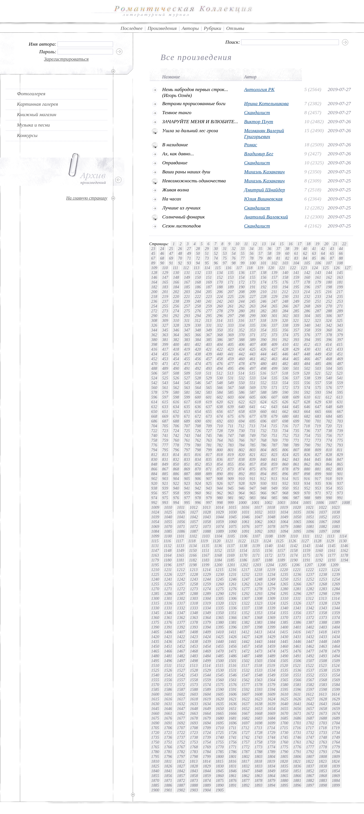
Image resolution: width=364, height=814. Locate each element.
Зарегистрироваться (66, 59)
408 (263, 344)
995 (187, 502)
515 (252, 373)
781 (209, 445)
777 (165, 445)
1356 (297, 612)
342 (329, 325)
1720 (155, 732)
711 (230, 426)
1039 (155, 517)
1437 (181, 641)
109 (154, 268)
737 (318, 430)
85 (314, 258)
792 (329, 445)
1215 (219, 569)
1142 (293, 545)
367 (209, 335)
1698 (258, 723)
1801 (233, 756)
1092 (258, 531)
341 (318, 325)
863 (318, 464)
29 (207, 248)
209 (252, 291)
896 (285, 474)
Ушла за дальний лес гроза (190, 130)
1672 (310, 713)
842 (285, 459)
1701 (297, 723)
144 (329, 272)
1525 (155, 670)
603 (230, 397)
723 (165, 430)
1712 (245, 727)
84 (305, 258)
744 (198, 435)
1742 (246, 737)
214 (307, 291)
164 (154, 282)
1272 (181, 589)
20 (326, 244)
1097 (323, 531)
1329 (336, 603)
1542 (181, 675)
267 (296, 306)
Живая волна (175, 190)
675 (230, 416)
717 (296, 426)
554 (285, 383)
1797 (181, 756)
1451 (168, 646)
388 (241, 339)
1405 (155, 632)
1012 (194, 507)
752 (285, 435)
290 (154, 315)
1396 (233, 627)
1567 (310, 680)
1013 (206, 507)
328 (176, 325)
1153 (231, 550)
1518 (258, 665)
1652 (246, 708)
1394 (207, 627)
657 (230, 411)
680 (285, 416)
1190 (293, 560)
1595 (284, 689)
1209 (334, 565)
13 (264, 244)
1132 (167, 545)
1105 (231, 536)
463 (274, 359)
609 (296, 397)
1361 (168, 617)
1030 (233, 512)
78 (251, 258)
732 (263, 430)
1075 (233, 526)
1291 (233, 593)
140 (285, 272)
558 (329, 383)
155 (252, 277)
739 (340, 430)
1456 (233, 646)
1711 (232, 727)
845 (318, 459)
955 (340, 488)
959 (187, 493)
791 (318, 445)
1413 (258, 632)
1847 (246, 771)
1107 (256, 536)
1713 (258, 727)
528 (198, 378)
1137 (231, 545)
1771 (233, 747)
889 (209, 474)
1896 (297, 785)
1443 (258, 641)
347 (187, 330)
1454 (207, 646)
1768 (194, 747)
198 (329, 287)
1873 (194, 780)
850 (176, 464)
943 (209, 488)
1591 (233, 689)
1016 (245, 507)
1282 (310, 589)
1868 (323, 775)
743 (187, 435)
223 (209, 296)
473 (187, 363)
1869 (336, 775)
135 (230, 272)
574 (307, 387)
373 (274, 335)
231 (296, 296)
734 (285, 430)
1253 (323, 579)
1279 (271, 589)
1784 (207, 751)
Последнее (131, 28)
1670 (284, 713)
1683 (258, 718)
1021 (310, 507)
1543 (194, 675)
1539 (336, 670)
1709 (207, 727)
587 (252, 392)
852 (198, 464)
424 (241, 349)
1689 (336, 718)
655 (209, 411)
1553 (323, 675)
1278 (258, 589)
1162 (344, 550)
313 (208, 320)
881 (318, 469)
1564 (271, 680)
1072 (194, 526)
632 (154, 406)
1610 (284, 694)
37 (278, 248)
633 (165, 406)
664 (307, 411)
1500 (220, 660)
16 (290, 244)
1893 (258, 785)
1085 (168, 531)
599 (187, 397)
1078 (271, 526)
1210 (155, 569)
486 (329, 363)
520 (307, 373)
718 (307, 426)
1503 (258, 660)
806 (285, 450)
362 (154, 335)
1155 (256, 550)
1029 (220, 512)
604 (241, 397)
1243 (194, 579)
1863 (258, 775)
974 (154, 498)
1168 (218, 555)
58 (269, 253)
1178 (344, 555)
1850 (284, 771)
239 (187, 301)
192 (263, 287)
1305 (220, 598)
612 (329, 397)
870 (198, 469)
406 (241, 344)
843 (296, 459)
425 (252, 349)
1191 (306, 560)
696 (263, 421)
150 (198, 277)
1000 (242, 502)
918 (329, 478)
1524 (335, 665)
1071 (181, 526)
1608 (258, 694)
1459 (271, 646)
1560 (220, 680)
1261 (233, 584)
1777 (310, 747)
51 (207, 253)
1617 (181, 699)
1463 (323, 646)
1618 (194, 699)
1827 (181, 766)
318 (263, 320)
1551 (297, 675)
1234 (271, 574)
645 (296, 406)
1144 (319, 545)
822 (263, 454)
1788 (258, 751)
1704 (336, 723)
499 (274, 368)
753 (296, 435)
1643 (323, 704)
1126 (292, 541)
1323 (258, 603)
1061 (246, 521)
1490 (284, 656)
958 (176, 493)
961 (209, 493)
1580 (284, 684)
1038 (336, 512)
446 (285, 354)
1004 (294, 502)
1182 (193, 560)
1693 (194, 723)
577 (340, 387)
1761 (297, 742)
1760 (284, 742)
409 (274, 344)
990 (329, 498)
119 (260, 268)
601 (209, 397)
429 (296, 349)
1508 (323, 660)
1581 (297, 684)
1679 (207, 718)
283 (274, 311)
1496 (168, 660)
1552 (310, 675)
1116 (167, 541)
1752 (181, 742)
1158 (293, 550)
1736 (168, 737)
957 (165, 493)
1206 (296, 565)
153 (230, 277)
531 (230, 378)
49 (189, 253)
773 (318, 440)
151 (209, 277)
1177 (331, 555)
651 (165, 411)
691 (209, 421)
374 (285, 335)
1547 (246, 675)
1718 (322, 727)
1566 (297, 680)
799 (209, 450)
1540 (155, 675)
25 (171, 248)
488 (154, 368)
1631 (168, 704)
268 (307, 306)
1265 (284, 584)
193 (274, 287)
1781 (168, 751)
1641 (297, 704)
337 (274, 325)
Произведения (162, 28)
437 (187, 354)
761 (187, 440)
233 (318, 296)
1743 (258, 737)
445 (274, 354)
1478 (323, 651)
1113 (330, 536)
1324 (271, 603)
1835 (284, 766)
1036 (310, 512)
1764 (336, 742)
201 (165, 291)
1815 (219, 761)
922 (176, 483)
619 (209, 402)
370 (241, 335)
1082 (323, 526)
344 (154, 330)
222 (198, 296)
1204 (270, 565)
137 (252, 272)
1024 (155, 512)
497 (252, 368)
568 (241, 387)
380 (154, 339)
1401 (297, 627)
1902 (181, 790)
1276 (233, 589)
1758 (258, 742)
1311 (297, 598)
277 (209, 311)
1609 (271, 694)
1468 (194, 651)
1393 (194, 627)
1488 (258, 656)
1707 (181, 727)
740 (154, 435)
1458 (258, 646)
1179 (155, 560)
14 (273, 244)
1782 (181, 751)
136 (241, 272)
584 (220, 392)
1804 (271, 756)
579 (165, 392)
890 (220, 474)
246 (263, 301)
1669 (271, 713)
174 (263, 282)
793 (340, 445)
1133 (180, 545)
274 (176, 311)
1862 (246, 775)
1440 (220, 641)
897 (296, 474)
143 (318, 272)
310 (176, 320)
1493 (323, 656)
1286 (168, 593)
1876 (233, 780)
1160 (319, 550)
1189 (281, 560)
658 (241, 411)
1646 (168, 708)
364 (176, 335)
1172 (268, 555)
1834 (271, 766)
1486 (233, 656)
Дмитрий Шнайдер (264, 190)
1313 (322, 598)
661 (274, 411)
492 (198, 368)
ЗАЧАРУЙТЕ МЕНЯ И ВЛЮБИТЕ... (200, 121)
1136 (218, 545)
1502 (246, 660)
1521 (297, 665)
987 (296, 498)
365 (187, 335)
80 (269, 258)
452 (154, 359)
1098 (336, 531)
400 (176, 344)
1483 (194, 656)
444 (263, 354)
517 (274, 373)
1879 (271, 780)
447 (296, 354)
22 (344, 244)
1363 (194, 617)
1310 (284, 598)
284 (285, 311)
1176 (319, 555)
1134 (193, 545)
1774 (271, 747)
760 (176, 440)
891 (230, 474)
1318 (194, 603)
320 (285, 320)
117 (239, 268)
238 (176, 301)
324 (329, 320)
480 (263, 363)
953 (318, 488)
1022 (322, 507)
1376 (168, 622)
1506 (297, 660)
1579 (271, 684)
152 (220, 277)
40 (305, 248)
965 (252, 493)
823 (274, 454)
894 (263, 474)
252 (329, 301)
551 (252, 383)
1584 (336, 684)
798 (198, 450)
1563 (258, 680)
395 (318, 339)
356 (285, 330)
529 (209, 378)
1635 (220, 704)
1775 (284, 747)
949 (274, 488)
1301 (168, 598)
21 (335, 244)
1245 (220, 579)
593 (318, 392)
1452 (181, 646)
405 (230, 344)
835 (209, 459)
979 (209, 498)
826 (307, 454)
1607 (246, 694)
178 (307, 282)
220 (176, 296)
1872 (181, 780)
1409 (207, 632)
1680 (220, 718)
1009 (155, 507)
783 (230, 445)
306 (329, 315)
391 (274, 339)
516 (263, 373)
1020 (297, 507)
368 (220, 335)
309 (165, 320)
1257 (181, 584)
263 (252, 306)
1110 (293, 536)
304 (307, 315)
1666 (233, 713)
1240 (155, 579)
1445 (284, 641)
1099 (155, 536)
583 (209, 392)
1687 (310, 718)
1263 (258, 584)
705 (165, 426)
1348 (194, 612)
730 (241, 430)
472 (176, 363)
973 (340, 493)
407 (252, 344)
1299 (336, 593)
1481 (168, 656)
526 (176, 378)
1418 (322, 632)
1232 (246, 574)
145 (340, 272)
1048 (271, 517)
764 (220, 440)
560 (154, 387)
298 (241, 315)
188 (220, 287)
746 (220, 435)
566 (220, 387)
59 (278, 253)
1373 (323, 617)
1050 (297, 517)
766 (241, 440)
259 (209, 306)
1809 (336, 756)
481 (274, 363)
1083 (336, 526)
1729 (271, 732)
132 (198, 272)
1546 (233, 675)
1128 (317, 541)
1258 (194, 584)
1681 (233, 718)
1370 (284, 617)
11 (246, 244)
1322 (246, 603)
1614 (335, 694)
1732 (310, 732)
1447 (310, 641)
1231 (233, 574)
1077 (258, 526)
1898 (323, 785)
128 (154, 272)
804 (263, 450)
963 (230, 493)
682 (307, 416)
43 (332, 248)
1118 (191, 541)
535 (274, 378)
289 (340, 311)
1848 (258, 771)
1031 (246, 512)
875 (252, 469)
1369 (271, 617)
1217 (245, 569)
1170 (243, 555)
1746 (297, 737)
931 (274, 483)
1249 (271, 579)
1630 (155, 704)
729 (230, 430)
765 (230, 440)
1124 (267, 541)
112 (186, 268)
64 (323, 253)
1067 (323, 521)
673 (209, 416)
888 (198, 474)
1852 (310, 771)
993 (165, 502)
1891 (233, 785)
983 (252, 498)
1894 (271, 785)
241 (209, 301)
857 (252, 464)
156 (263, 277)
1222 (310, 569)
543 (165, 383)
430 (307, 349)
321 (296, 320)
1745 (284, 737)
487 (340, 363)
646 (307, 406)
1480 (155, 656)
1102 (193, 536)
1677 (181, 718)
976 (176, 498)
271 (340, 306)
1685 (284, 718)
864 (329, 464)
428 (285, 349)
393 (296, 339)
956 (154, 493)
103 (285, 263)
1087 (194, 531)
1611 (297, 694)
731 (252, 430)
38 (287, 248)
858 (263, 464)
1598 (323, 689)
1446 (297, 641)
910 (241, 478)
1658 (323, 708)
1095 (297, 531)
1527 (181, 670)
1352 (246, 612)
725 (187, 430)
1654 (271, 708)
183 (165, 287)
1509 (336, 660)
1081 (310, 526)
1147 (155, 550)
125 (326, 268)
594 (329, 392)
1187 (256, 560)
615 (165, 402)
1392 (181, 627)
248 (285, 301)
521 (318, 373)
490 (176, 368)
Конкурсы (27, 135)
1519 (271, 665)
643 (274, 406)
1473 (258, 651)
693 (230, 421)
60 (287, 253)
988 (307, 498)
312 (197, 320)
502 (307, 368)
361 (340, 330)
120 (271, 268)
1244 (207, 579)
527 (187, 378)
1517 (245, 665)
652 (176, 411)
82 (287, 258)
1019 (284, 507)
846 (329, 459)
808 (307, 450)
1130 (342, 541)
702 (329, 421)
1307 (246, 598)
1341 (297, 608)
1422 (181, 636)
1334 (207, 608)
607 (274, 397)
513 (230, 373)
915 (296, 478)
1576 (233, 684)
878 (285, 469)
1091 (246, 531)
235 (340, 296)
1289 (207, 593)
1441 (233, 641)
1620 (220, 699)
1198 (193, 565)
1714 (271, 727)
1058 (207, 521)
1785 (220, 751)
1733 (323, 732)
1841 (168, 771)
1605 (220, 694)
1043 (207, 517)
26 (180, 248)
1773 (258, 747)
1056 (181, 521)
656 (220, 411)
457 (209, 359)
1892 (246, 785)
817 (209, 454)
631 (340, 402)
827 (318, 454)
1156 (268, 550)
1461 (297, 646)
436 (176, 354)
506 (154, 373)
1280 (284, 589)
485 (318, 363)
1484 (207, 656)
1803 (258, 756)
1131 (155, 545)
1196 (167, 565)
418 (176, 349)
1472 (246, 651)
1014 (219, 507)
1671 (297, 713)
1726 (233, 732)
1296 (297, 593)
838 (241, 459)
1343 (323, 608)
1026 (181, 512)
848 (154, 464)
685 (340, 416)
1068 (336, 521)
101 (263, 263)
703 (340, 421)
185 (187, 287)
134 (220, 272)
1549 (271, 675)
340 (307, 325)
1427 (246, 636)
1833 (258, 766)
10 (237, 244)
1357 (310, 612)
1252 (310, 579)
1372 (310, 617)
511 (208, 373)
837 (230, 459)
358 (307, 330)
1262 (246, 584)
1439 (207, 641)
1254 (336, 579)
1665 (220, 713)
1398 (258, 627)
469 (340, 359)
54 (233, 253)
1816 (232, 761)
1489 (271, 656)
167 (187, 282)
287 (318, 311)
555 (296, 383)
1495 (155, 660)
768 (263, 440)
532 (241, 378)
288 (329, 311)
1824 (335, 761)
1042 (194, 517)
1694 (207, 723)
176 (285, 282)
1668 (258, 713)
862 (307, 464)
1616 (168, 699)
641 (252, 406)
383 (187, 339)
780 (198, 445)
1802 (246, 756)
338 (285, 325)
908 (220, 478)
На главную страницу (86, 198)
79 (260, 258)
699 (296, 421)
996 (198, 502)
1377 (181, 622)
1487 (246, 656)
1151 (205, 550)
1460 (284, 646)
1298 (323, 593)
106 (318, 263)
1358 (323, 612)
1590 (220, 689)
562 (176, 387)
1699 (271, 723)
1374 (336, 617)
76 (233, 258)
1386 (297, 622)
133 (209, 272)
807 (296, 450)
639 (230, 406)
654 (198, 411)
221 (187, 296)
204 (198, 291)
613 (340, 397)
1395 (220, 627)
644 (285, 406)
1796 (168, 756)
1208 (321, 565)
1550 (284, 675)
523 (340, 373)
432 (329, 349)
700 (307, 421)
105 (307, 263)
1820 (284, 761)
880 (307, 469)
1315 (155, 603)
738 (329, 430)
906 (198, 478)
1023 (335, 507)
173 (252, 282)
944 (220, 488)
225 (230, 296)
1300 (155, 598)
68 (162, 258)
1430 (284, 636)
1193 (331, 560)
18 (308, 244)
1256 (168, 584)
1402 (310, 627)
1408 (194, 632)
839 (252, 459)
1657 (310, 708)
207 (230, 291)
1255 (155, 584)
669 (165, 416)
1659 (336, 708)
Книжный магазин (36, 114)
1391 (168, 627)
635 (187, 406)
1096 (310, 531)
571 (274, 387)
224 (220, 296)
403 (209, 344)
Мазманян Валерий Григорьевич (264, 133)
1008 (346, 502)
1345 (155, 612)
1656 (297, 708)
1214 (206, 569)
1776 (297, 747)
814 (176, 454)
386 (220, 339)
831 (165, 459)
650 (154, 411)
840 (263, 459)
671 (187, 416)
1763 (323, 742)
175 (274, 282)
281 (252, 311)
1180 (167, 560)
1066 (310, 521)
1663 (194, 713)
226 (241, 296)
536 (285, 378)
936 (329, 483)
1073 (207, 526)
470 (154, 363)
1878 (258, 780)
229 (274, 296)
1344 (336, 608)
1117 (179, 541)
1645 (155, 708)
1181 (180, 560)
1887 (181, 785)
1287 (181, 593)
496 (241, 368)
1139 (256, 545)
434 (154, 354)
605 (252, 397)
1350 (220, 612)
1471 (233, 651)
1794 (336, 751)
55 (242, 253)
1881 (297, 780)
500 (285, 368)
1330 (155, 608)
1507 (310, 660)
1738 (194, 737)
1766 (168, 747)
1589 (207, 689)
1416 (297, 632)
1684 (271, 718)
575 (318, 387)
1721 (168, 732)
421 (209, 349)
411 (296, 344)
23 (153, 248)
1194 (344, 560)
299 (252, 315)
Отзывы (235, 28)
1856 (168, 775)
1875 (220, 780)
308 (154, 320)
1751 (168, 742)
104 (296, 263)
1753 (194, 742)
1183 (205, 560)
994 (176, 502)
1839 (336, 766)
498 (263, 368)
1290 (220, 593)
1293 (258, 593)
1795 (155, 756)
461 (252, 359)
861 (296, 464)
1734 (336, 732)
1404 (336, 627)
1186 (243, 560)
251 (318, 301)
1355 (284, 612)
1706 (168, 727)
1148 (167, 550)
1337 (246, 608)
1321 (233, 603)
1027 (194, 512)
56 (251, 253)
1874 (207, 780)
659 (252, 411)
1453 (194, 646)
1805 (284, 756)
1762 (310, 742)
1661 (168, 713)
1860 (220, 775)
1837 (310, 766)
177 (296, 282)
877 (274, 469)
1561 (233, 680)
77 (242, 258)
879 (296, 469)
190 (241, 287)
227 (252, 296)
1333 (194, 608)
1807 (310, 756)
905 (187, 478)
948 (263, 488)
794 (154, 450)
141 (296, 272)
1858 (194, 775)
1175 (306, 555)
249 (296, 301)
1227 (181, 574)
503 (318, 368)
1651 (233, 708)
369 (230, 335)
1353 (258, 612)
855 (230, 464)
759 (165, 440)
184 (176, 287)
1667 (246, 713)
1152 (218, 550)
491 (187, 368)
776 (154, 445)
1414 (271, 632)
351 (230, 330)
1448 (323, 641)
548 (220, 383)
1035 (297, 512)
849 (165, 464)
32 (233, 248)
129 (165, 272)
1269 (336, 584)
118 (249, 268)
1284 (336, 589)
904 (176, 478)
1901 (168, 790)
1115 (154, 541)
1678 (194, 718)
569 (252, 387)
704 (154, 426)
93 (189, 263)
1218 (258, 569)
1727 (246, 732)
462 (263, 359)
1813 (194, 761)
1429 (271, 636)
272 (154, 311)
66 (341, 253)
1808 (323, 756)
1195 (155, 565)
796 (176, 450)
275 (187, 311)
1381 (233, 622)
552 (263, 383)
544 (176, 383)
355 (274, 330)
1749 (336, 737)
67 (153, 258)
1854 (336, 771)
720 (329, 426)
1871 (168, 780)
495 (230, 368)
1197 (180, 565)
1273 (194, 589)
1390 (155, 627)
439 (209, 354)
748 (241, 435)
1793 (323, 751)
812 (154, 454)
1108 (269, 536)
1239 (336, 574)
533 (252, 378)
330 (198, 325)
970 (307, 493)
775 (340, 440)
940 (176, 488)
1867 (310, 775)
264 (263, 306)
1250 (284, 579)
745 (209, 435)
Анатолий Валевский (266, 217)
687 (165, 421)
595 (340, 392)
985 (274, 498)
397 (340, 339)
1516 (232, 665)
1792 (310, 751)
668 (154, 416)
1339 (271, 608)
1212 (181, 569)
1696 (233, 723)
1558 (194, 680)
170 (220, 282)
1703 (323, 723)
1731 (297, 732)
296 (220, 315)
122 (293, 268)
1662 (181, 713)
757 (340, 435)
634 (176, 406)
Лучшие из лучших (181, 208)
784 (241, 445)
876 (263, 469)
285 (296, 311)
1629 (336, 699)
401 (187, 344)
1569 (336, 680)
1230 (220, 574)
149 (187, 277)
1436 (168, 641)
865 (340, 464)
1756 (233, 742)
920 (154, 483)
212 (285, 291)
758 (154, 440)
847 (340, 459)
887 (187, 474)
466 (307, 359)
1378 (194, 622)
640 (241, 406)
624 (263, 402)
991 (340, 498)
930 (263, 483)
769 (274, 440)
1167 (205, 555)
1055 (168, 521)
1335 (220, 608)
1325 (284, 603)
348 (198, 330)
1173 (281, 555)
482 (285, 363)
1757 (246, 742)
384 (198, 339)
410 (285, 344)
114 (207, 268)
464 (285, 359)
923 (187, 483)
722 (154, 430)
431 (318, 349)
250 (307, 301)
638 (220, 406)
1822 (310, 761)
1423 (194, 636)
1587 (181, 689)
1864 (271, 775)
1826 (168, 766)
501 (296, 368)
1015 (232, 507)
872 (220, 469)
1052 (323, 517)
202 (176, 291)
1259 (207, 584)
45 (153, 253)
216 (329, 291)
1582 (310, 684)
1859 (207, 775)
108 (340, 263)
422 (220, 349)
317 (252, 320)
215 (318, 291)
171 (230, 282)
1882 (310, 780)
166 (176, 282)
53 (225, 253)
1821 (297, 761)
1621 (233, 699)
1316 (168, 603)
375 (296, 335)
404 (220, 344)
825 (296, 454)
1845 (220, 771)
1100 (168, 536)
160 (307, 277)
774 (329, 440)
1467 (181, 651)
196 (307, 287)
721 (340, 426)
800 (220, 450)
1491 (297, 656)
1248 (258, 579)
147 (165, 277)
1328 (323, 603)
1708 (194, 727)
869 (187, 469)
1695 (220, 723)
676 (241, 416)
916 (307, 478)
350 (220, 330)
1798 (194, 756)
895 (274, 474)
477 (230, 363)
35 (260, 248)
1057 (194, 521)
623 (252, 402)
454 (176, 359)
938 (154, 488)
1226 (168, 574)
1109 (281, 536)
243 (230, 301)
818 (220, 454)
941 (187, 488)
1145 (331, 545)
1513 (194, 665)
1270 (155, 589)
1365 (220, 617)
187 (209, 287)
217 (340, 291)
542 (154, 383)
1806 (297, 756)
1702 (310, 723)
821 (252, 454)
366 (198, 335)
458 (220, 359)
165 (165, 282)
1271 (168, 589)
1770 (220, 747)
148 (176, 277)
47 (171, 253)
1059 (220, 521)
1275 (220, 589)
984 (263, 498)
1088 (207, 531)
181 (340, 282)
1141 (281, 545)
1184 (218, 560)
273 (165, 311)
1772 (246, 747)
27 (189, 248)
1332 (181, 608)
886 (176, 474)
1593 (258, 689)
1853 (323, 771)
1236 (297, 574)
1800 (220, 756)
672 (198, 416)
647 (318, 406)
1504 (271, 660)
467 (318, 359)
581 (187, 392)
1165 (180, 555)
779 (187, 445)
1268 (323, 584)
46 (162, 253)
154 (241, 277)
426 (263, 349)
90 (162, 263)
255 (165, 306)
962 (220, 493)
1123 (254, 541)
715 (274, 426)
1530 (220, 670)
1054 (155, 521)
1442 (246, 641)
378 (329, 335)
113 (196, 268)
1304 (207, 598)
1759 (271, 742)
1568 (323, 680)
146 (154, 277)
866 (154, 469)
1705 (155, 727)
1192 (319, 560)
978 (198, 498)
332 (220, 325)
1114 (342, 536)
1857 (181, 775)
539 (318, 378)
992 (154, 502)
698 (285, 421)
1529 (207, 670)
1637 (246, 704)
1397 (246, 627)
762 (198, 440)
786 (263, 445)
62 (305, 253)
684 (329, 416)
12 (255, 244)
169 (209, 282)
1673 (323, 713)
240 (198, 301)
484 (307, 363)
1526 (168, 670)
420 (198, 349)
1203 (257, 565)
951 (296, 488)
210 (263, 291)
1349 (207, 612)
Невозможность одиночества (194, 180)
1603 (194, 694)
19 (317, 244)
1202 (244, 565)
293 (187, 315)
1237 (310, 574)
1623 (258, 699)
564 (198, 387)
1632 (181, 704)
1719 (335, 727)
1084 (155, 531)
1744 (271, 737)
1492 (310, 656)
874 (241, 469)
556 (307, 383)
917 (318, 478)
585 (230, 392)
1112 (318, 536)
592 (307, 392)
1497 (181, 660)
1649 (207, 708)
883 (340, 469)
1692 (181, 723)
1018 (271, 507)
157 (274, 277)
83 (296, 258)
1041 (181, 517)
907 (209, 478)
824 (285, 454)
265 (274, 306)
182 (154, 287)
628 (307, 402)
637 (209, 406)
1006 (320, 502)
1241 (168, 579)
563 (187, 387)
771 (296, 440)
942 (198, 488)
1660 (155, 713)
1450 (155, 646)
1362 (181, 617)
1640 (284, 704)
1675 (155, 718)
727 (209, 430)
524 (154, 378)
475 (209, 363)
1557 (181, 680)
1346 (168, 612)
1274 (207, 589)
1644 (336, 704)
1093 (271, 531)
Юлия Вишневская (263, 199)
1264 (271, 584)
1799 (207, 756)
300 (263, 315)
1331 (168, 608)
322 (307, 320)
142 (307, 272)
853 (209, 464)
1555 (155, 680)
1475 (284, 651)
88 (341, 258)
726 (198, 430)
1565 (284, 680)
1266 (297, 584)
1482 (181, 656)
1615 (155, 699)
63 (314, 253)
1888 (194, 785)
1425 (220, 636)
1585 (155, 689)
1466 (168, 651)
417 (165, 349)
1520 (284, 665)
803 (252, 450)
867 (165, 469)
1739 (207, 737)
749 (252, 435)
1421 (168, 636)
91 (171, 263)
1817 (245, 761)
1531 (233, 670)
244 (241, 301)
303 (296, 315)
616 (176, 402)
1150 (193, 550)
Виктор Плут (258, 121)
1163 (155, 555)
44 (341, 248)
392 (285, 339)
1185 (231, 560)
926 (220, 483)
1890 (220, 785)
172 (241, 282)
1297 (310, 593)
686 (154, 421)
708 (198, 426)
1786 (233, 751)
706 (176, 426)
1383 (258, 622)
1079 (284, 526)
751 (274, 435)
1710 (220, 727)
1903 (194, 790)
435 (165, 354)
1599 (336, 689)
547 (209, 383)
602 (220, 397)
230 (285, 296)
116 (228, 268)
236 (154, 301)
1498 (194, 660)
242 (220, 301)
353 (252, 330)
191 (252, 287)
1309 (271, 598)
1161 (331, 550)
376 (307, 335)
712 (241, 426)
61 (296, 253)
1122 (242, 541)
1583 (323, 684)
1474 (271, 651)
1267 (310, 584)
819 (230, 454)
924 (198, 483)
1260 (220, 584)
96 (216, 263)
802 (241, 450)
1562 (246, 680)
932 (285, 483)
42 (323, 248)
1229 (207, 574)
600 (198, 397)
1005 (307, 502)
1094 (284, 531)
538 (307, 378)
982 (241, 498)
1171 (256, 555)
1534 (271, 670)
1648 (194, 708)
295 (209, 315)
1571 (168, 684)
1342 (310, 608)
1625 (284, 699)
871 (209, 469)
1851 (297, 771)
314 (219, 320)
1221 (297, 569)
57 (260, 253)
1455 (220, 646)
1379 (207, 622)
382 (176, 339)
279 (230, 311)
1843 (194, 771)
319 (274, 320)
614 (154, 402)
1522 (310, 665)
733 (274, 430)
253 (340, 301)
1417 (310, 632)
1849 (271, 771)
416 (154, 349)
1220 (284, 569)
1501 (233, 660)
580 (176, 392)
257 (187, 306)
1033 (271, 512)
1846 (233, 771)
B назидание (175, 144)
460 (241, 359)
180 (329, 282)
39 (296, 248)
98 (233, 263)
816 (198, 454)
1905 (220, 790)
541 (340, 378)
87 (332, 258)
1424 (207, 636)
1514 (206, 665)
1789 (271, 751)
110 (165, 268)
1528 (194, 670)
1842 (181, 771)
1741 (233, 737)
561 (165, 387)
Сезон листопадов (181, 226)
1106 (243, 536)
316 (241, 320)
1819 (271, 761)
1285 (155, 593)
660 (263, 411)
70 (180, 258)
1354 (271, 612)
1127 (305, 541)
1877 (246, 780)
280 (241, 311)
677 (252, 416)
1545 (220, 675)
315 (230, 320)
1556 (168, 680)
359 (318, 330)
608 (285, 397)
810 (329, 450)
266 (285, 306)
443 (252, 354)
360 (329, 330)
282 (263, 311)
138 (263, 272)
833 (187, 459)
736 (307, 430)
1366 (233, 617)
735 (296, 430)
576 (329, 387)
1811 (168, 761)
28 (198, 248)
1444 (271, 641)
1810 (155, 761)
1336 (233, 608)
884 (154, 474)
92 (180, 263)
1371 (297, 617)
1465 (155, 651)
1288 (194, 593)
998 (220, 502)
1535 (284, 670)
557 (318, 383)
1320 (220, 603)
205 (209, 291)
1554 (336, 675)
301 (274, 315)
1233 (258, 574)
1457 (246, 646)
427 (274, 349)
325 (340, 320)
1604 (207, 694)
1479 (336, 651)
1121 (229, 541)
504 (329, 368)
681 (296, 416)
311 (187, 320)
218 (154, 296)
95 (207, 263)
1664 (207, 713)
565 (209, 387)
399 (165, 344)
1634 (207, 704)
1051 (310, 517)
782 (220, 445)
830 (154, 459)
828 (329, 454)
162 (329, 277)
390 (263, 339)
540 (329, 378)
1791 (297, 751)
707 (187, 426)
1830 (220, 766)
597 (165, 397)
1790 (284, 751)
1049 (284, 517)
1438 (194, 641)
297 (230, 315)
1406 (168, 632)
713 (252, 426)
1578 (258, 684)
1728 (258, 732)
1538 (323, 670)
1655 (284, 708)
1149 (180, 550)
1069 (155, 526)
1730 (284, 732)
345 (165, 330)
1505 (284, 660)
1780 (155, 751)
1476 (297, 651)
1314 (335, 598)
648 (329, 406)
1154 (243, 550)
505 (340, 368)
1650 (220, 708)
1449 (336, 641)
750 (263, 435)
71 (189, 258)
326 (154, 325)
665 (318, 411)
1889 (207, 785)
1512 (181, 665)
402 (198, 344)
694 (241, 421)
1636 (233, 704)
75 (225, 258)
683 (318, 416)
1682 (246, 718)
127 (347, 268)
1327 (310, 603)
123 (304, 268)
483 (296, 363)
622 (241, 402)
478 (241, 363)
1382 (246, 622)
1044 (220, 517)
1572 (181, 684)
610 (307, 397)
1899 (336, 785)
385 (209, 339)
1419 (335, 632)
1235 (284, 574)
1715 (284, 727)
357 (296, 330)
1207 (308, 565)
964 (241, 493)
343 (340, 325)
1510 (155, 665)
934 (307, 483)
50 (198, 253)
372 (263, 335)
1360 (155, 617)
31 (225, 248)
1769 (207, 747)
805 (274, 450)
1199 (205, 565)
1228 (194, 574)
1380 (220, 622)
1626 (297, 699)
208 (241, 291)
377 (318, 335)
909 (230, 478)
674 (220, 416)
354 (263, 330)
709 (209, 426)
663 (296, 411)
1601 (168, 694)
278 (220, 311)
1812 (181, 761)
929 (252, 483)
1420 (155, 636)
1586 (168, 689)
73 (207, 258)
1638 (258, 704)
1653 (258, 708)
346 (176, 330)
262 (241, 306)
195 (296, 287)
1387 (310, 622)
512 (219, 373)
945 (230, 488)
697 (274, 421)
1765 (155, 747)
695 (252, 421)
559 (340, 383)
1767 (181, 747)
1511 (168, 665)
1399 (271, 627)
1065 (297, 521)
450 (329, 354)
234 (329, 296)
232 (307, 296)
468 (329, 359)
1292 (246, 593)
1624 (271, 699)
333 (230, 325)
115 (217, 268)
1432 (310, 636)
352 (241, 330)
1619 (207, 699)
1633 (194, 704)
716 (285, 426)
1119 (204, 541)
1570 (155, 684)
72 (198, 258)
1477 (310, 651)
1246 (233, 579)
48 (180, 253)
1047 (258, 517)
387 (230, 339)
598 (176, 397)
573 (296, 387)
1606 (233, 694)
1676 (168, 718)
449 (318, 354)
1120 (216, 541)
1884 (336, 780)
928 (241, 483)
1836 (297, 766)
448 (307, 354)
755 (318, 435)
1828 (194, 766)
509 (187, 373)
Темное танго (176, 112)
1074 (220, 526)
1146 (344, 545)
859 (274, 464)
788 (285, 445)
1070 (168, 526)
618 (198, 402)
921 (165, 483)
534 (263, 378)
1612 (310, 694)
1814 (206, 761)
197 (318, 287)
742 (176, 435)
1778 (323, 747)
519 (296, 373)
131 (187, 272)
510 (198, 373)
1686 (297, 718)
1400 (284, 627)
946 (241, 488)
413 (318, 344)
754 (307, 435)
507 (165, 373)
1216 (232, 569)
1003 (281, 502)
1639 (271, 704)
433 (340, 349)
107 (329, 263)
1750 (155, 742)
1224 (335, 569)
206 (220, 291)
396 (329, 339)
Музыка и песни (33, 125)
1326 (297, 603)
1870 (155, 780)
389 (252, 339)
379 (340, 335)
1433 (323, 636)
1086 (181, 531)
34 (251, 248)
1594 (271, 689)
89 (153, 263)
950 (285, 488)
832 (176, 459)
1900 (155, 790)
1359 (336, 612)
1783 (194, 751)
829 (340, 454)
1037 (323, 512)
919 (340, 478)
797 (187, 450)
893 (252, 474)
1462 (310, 646)
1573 (194, 684)
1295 (284, 593)
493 (209, 368)
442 (241, 354)
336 (263, 325)
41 (314, 248)
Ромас (250, 144)
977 (187, 498)
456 (198, 359)
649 (340, 406)
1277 (246, 589)
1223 (322, 569)
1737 (181, 737)
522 (329, 373)
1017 (258, 507)
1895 (284, 785)
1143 (306, 545)
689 (187, 421)
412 (307, 344)
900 (329, 474)
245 (252, 301)
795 (165, 450)
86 (323, 258)
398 (154, 344)
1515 (219, 665)
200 (154, 291)
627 (296, 402)
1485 (220, 656)
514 (241, 373)
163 (340, 277)
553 (274, 383)
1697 (246, 723)
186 (198, 287)
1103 (205, 536)
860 (285, 464)
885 (165, 474)
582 (198, 392)
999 (230, 502)
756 (329, 435)
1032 (258, 512)
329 (187, 325)
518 (285, 373)
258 (198, 306)
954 (329, 488)
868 (176, 469)
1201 (231, 565)
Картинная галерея (37, 104)
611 (318, 397)
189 (230, 287)
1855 (155, 775)
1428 (258, 636)
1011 (181, 507)
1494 (336, 656)
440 (220, 354)
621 (230, 402)
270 (329, 306)
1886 (168, 785)
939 (165, 488)
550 (241, 383)
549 (230, 383)
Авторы (190, 28)
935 (318, 483)
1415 (284, 632)
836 (220, 459)
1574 (207, 684)
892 (241, 474)
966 (263, 493)
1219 (271, 569)
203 (187, 291)
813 (165, 454)
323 (318, 320)
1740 (220, 737)
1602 (181, 694)
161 (318, 277)
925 (209, 483)
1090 (233, 531)
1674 (336, 713)
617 (187, 402)
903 (165, 478)
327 (165, 325)
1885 (155, 785)
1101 (180, 536)
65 (332, 253)
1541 (168, 675)
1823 (322, 761)
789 (296, 445)
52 (216, 253)
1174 (293, 555)
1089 (220, 531)
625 (274, 402)
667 (340, 411)
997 (209, 502)
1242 (181, 579)
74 (216, 258)
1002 (268, 502)
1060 (233, 521)
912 (263, 478)
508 (176, 373)
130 (176, 272)
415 (340, 344)
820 (241, 454)
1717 (310, 727)
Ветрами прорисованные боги (193, 103)
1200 (218, 565)
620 (220, 402)
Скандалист (257, 112)
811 (340, 450)
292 (176, 315)
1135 (205, 545)
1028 (207, 512)
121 (282, 268)
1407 (181, 632)
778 (176, 445)
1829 (207, 766)
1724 (207, 732)
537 (296, 378)
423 (230, 349)
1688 (323, 718)
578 (154, 392)
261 (230, 306)
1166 (193, 555)
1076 (246, 526)
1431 (297, 636)
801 (230, 450)
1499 (207, 660)
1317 (181, 603)
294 (198, 315)
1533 (258, 670)
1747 (310, 737)
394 (307, 339)
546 (198, 383)
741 (165, 435)
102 (274, 263)
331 (209, 325)
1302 (181, 598)
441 (230, 354)
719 (318, 426)
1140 (268, 545)
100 (252, 263)
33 (242, 248)
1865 (284, 775)
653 (187, 411)
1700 (284, 723)
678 (263, 416)
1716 (297, 727)
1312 (310, 598)
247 (274, 301)
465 (296, 359)
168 (198, 282)
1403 (323, 627)
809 (318, 450)
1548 (258, 675)
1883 (323, 780)
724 (176, 430)
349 (209, 330)
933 (296, 483)
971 (318, 493)
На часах (171, 199)
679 (274, 416)
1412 (245, 632)
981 (230, 498)
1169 (231, 555)
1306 (233, 598)
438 (198, 354)
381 (165, 339)
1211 (168, 569)
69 (171, 258)
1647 (181, 708)
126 (336, 268)
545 (187, 383)
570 (263, 387)
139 (274, 272)
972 (329, 493)
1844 (207, 771)
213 (296, 291)
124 (315, 268)
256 (176, 306)
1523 (322, 665)
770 (285, 440)
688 (176, 421)
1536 (297, 670)
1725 (220, 732)
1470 (220, 651)
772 (307, 440)
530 (220, 378)
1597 (310, 689)
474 (198, 363)
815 (187, 454)
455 (187, 359)
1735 (155, 737)
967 (274, 493)
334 (241, 325)
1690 (155, 723)
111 (175, 268)
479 (252, 363)
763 (209, 440)
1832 (246, 766)
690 (198, 421)
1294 (271, 593)
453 (165, 359)
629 (318, 402)
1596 (297, 689)
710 (220, 426)
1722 (181, 732)
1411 (232, 632)
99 (242, 263)
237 (165, 301)
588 (263, 392)
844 (307, 459)
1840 (155, 771)
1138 (243, 545)
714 (263, 426)
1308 (258, 598)
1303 (194, 598)
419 (187, 349)
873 (230, 469)
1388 (323, 622)
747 (230, 435)
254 (154, 306)
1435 (155, 641)
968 (285, 493)
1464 (336, 646)
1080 (297, 526)
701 (318, 421)
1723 (194, 732)
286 (307, 311)
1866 (297, 775)
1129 (330, 541)
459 (230, 359)
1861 (233, 775)
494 (220, 368)
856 (241, 464)
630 (329, 402)
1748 (323, 737)
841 (274, 459)
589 (274, 392)
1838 (323, 766)
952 (307, 488)
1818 (258, 761)
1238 (323, 574)
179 (318, 282)
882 (329, 469)
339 (296, 325)
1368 (258, 617)
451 (340, 354)
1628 (323, 699)
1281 (297, 589)
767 (252, 440)
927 (230, 483)
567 (230, 387)
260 (220, 306)
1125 (279, 541)
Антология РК (259, 89)
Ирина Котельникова (266, 103)
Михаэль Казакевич (264, 171)
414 (329, 344)
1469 (207, 651)
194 (285, 287)
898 (307, 474)
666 (329, 411)
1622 (246, 699)
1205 (283, 565)
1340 (284, 608)
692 (220, 421)
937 (340, 483)
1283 (323, 589)
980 (220, 498)
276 (198, 311)
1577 (246, 684)
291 (165, 315)
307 (340, 315)
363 (165, 335)
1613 (322, 694)
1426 (233, 636)
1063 (271, 521)
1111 (306, 536)
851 (187, 464)
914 (285, 478)
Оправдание (174, 162)
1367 (246, 617)
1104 (218, 536)
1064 (284, 521)
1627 (310, 699)
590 (285, 392)
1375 (155, 622)
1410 (220, 632)
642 (263, 406)
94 (198, 263)
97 (225, 263)
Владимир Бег (258, 153)
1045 (233, 517)
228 (263, 296)
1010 (168, 507)
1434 (336, 636)
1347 (181, 612)
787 (274, 445)
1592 (246, 689)
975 (165, 498)
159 (296, 277)
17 (299, 244)
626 (285, 402)
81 (278, 258)
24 (162, 248)
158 (285, 277)
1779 (336, 747)
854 (220, 464)
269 (318, 306)
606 (263, 397)
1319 (207, 603)
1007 (333, 502)
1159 (306, 550)
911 (252, 478)
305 (318, 315)
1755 (220, 742)
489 (165, 368)
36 (269, 248)
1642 (310, 704)
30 (216, 248)
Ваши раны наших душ (186, 171)
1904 (207, 790)
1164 (167, 555)
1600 (155, 694)
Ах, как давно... (178, 153)
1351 (233, 612)
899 (318, 474)
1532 (246, 670)
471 (165, 363)
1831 (233, 766)
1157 (281, 550)
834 (198, 459)
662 (285, 411)
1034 (284, 512)
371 (252, 335)
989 (318, 498)
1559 (207, 680)
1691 (168, 723)
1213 (194, 569)
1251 (297, 579)
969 (296, 493)
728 (220, 430)
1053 (336, 517)
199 (340, 287)
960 (198, 493)
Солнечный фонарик (183, 217)
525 (165, 378)
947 (252, 488)
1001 (255, 502)
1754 (207, 742)
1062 (258, 521)
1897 (310, 785)
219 (165, 296)
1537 (310, 670)
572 (285, 387)
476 (220, 363)
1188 (268, 560)
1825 (155, 766)
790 (307, 445)
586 (241, 392)
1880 (284, 780)
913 (274, 478)
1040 (168, 517)
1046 (246, 517)
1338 (258, 608)
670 (176, 416)
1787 (246, 751)
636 (198, 406)
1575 (220, 684)
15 (282, 244)
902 (154, 478)
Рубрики (212, 28)
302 (285, 315)
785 (252, 445)
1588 (194, 689)
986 (285, 498)
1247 (246, 579)
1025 (168, 512)
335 (252, 325)
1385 (284, 622)
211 (274, 291)
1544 (207, 675)
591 (296, 392)
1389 (336, 622)
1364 (207, 617)
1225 (155, 574)
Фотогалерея (31, 93)
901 (340, 474)
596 (154, 397)
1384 (271, 622)
